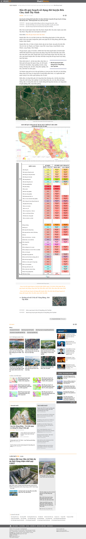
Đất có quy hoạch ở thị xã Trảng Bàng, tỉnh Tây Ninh (38, 310)
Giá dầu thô (40, 516)
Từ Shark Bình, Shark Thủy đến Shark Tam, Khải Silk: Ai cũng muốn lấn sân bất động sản (69, 388)
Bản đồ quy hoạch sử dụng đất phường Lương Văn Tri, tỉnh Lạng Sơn (48, 386)
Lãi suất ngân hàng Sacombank (17, 520)
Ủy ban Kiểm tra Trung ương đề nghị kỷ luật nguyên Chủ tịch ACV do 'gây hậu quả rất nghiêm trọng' (70, 351)
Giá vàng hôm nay (15, 516)
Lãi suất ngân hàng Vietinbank (43, 520)
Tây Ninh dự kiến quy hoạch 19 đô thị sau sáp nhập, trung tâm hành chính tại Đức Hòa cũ (16, 369)
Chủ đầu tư (33, 525)
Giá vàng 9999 (23, 516)
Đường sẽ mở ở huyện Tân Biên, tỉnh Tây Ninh (47, 367)
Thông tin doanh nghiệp (66, 373)
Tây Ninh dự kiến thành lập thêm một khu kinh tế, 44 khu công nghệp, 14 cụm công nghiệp (48, 352)
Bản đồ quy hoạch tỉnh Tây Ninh (28, 330)
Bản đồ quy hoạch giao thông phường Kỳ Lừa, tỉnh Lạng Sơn (24, 393)
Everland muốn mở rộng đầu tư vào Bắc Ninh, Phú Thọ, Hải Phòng (27, 491)
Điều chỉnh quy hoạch (49, 5)
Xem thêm (73, 402)
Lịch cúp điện (23, 518)
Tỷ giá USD (63, 516)
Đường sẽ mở (25, 5)
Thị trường (22, 525)
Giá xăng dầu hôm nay (32, 516)
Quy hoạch (13, 5)
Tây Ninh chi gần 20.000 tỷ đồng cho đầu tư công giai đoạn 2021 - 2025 (41, 23)
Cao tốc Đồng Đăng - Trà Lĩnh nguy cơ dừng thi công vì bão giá (22, 427)
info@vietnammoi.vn (16, 536)
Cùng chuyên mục (15, 376)
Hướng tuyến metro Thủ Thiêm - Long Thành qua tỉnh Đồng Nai (47, 476)
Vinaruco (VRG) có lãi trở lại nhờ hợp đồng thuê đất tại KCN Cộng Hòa (69, 382)
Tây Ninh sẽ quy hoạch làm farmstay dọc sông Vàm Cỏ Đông (39, 26)
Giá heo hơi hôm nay (48, 516)
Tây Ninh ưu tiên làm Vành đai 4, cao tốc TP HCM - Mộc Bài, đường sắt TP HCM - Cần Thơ (16, 352)
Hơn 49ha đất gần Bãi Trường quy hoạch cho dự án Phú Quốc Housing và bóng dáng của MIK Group (69, 398)
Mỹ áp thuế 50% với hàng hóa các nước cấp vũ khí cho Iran (71, 343)
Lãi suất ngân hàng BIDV (31, 520)
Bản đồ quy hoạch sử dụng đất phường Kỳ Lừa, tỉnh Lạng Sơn (48, 393)
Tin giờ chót (15, 405)
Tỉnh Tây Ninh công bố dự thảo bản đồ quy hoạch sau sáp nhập (31, 368)
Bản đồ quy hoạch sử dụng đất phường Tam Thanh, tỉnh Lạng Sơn (47, 379)
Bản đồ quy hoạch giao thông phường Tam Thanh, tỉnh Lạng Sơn (24, 379)
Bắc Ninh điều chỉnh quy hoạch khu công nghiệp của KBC (69, 392)
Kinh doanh (50, 525)
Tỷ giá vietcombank (15, 518)
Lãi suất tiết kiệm (40, 518)
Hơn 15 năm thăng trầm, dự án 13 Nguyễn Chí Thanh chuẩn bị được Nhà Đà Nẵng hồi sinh (45, 431)
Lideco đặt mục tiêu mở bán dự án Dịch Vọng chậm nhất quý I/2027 (28, 434)
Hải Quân (21, 15)
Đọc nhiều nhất (43, 405)
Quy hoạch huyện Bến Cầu (32, 332)
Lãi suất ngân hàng (32, 518)
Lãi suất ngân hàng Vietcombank (58, 520)
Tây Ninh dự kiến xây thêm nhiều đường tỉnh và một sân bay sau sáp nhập (32, 351)
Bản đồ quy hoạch (58, 5)
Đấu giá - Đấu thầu (41, 525)
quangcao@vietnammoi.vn (64, 531)
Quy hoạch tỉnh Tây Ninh (14, 330)
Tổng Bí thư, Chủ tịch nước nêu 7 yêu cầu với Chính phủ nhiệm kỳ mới (71, 336)
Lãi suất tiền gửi (49, 518)
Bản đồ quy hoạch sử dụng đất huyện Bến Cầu (45, 330)
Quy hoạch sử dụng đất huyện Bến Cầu (17, 332)
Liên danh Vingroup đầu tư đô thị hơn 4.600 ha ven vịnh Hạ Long (69, 377)
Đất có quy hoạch (32, 5)
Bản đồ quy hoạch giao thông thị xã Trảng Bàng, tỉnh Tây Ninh (57, 64)
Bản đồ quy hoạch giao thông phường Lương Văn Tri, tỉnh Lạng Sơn (25, 386)
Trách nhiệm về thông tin (14, 537)
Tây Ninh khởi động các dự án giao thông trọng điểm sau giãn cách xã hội (42, 24)
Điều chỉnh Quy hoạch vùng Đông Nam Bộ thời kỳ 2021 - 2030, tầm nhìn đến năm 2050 (47, 498)
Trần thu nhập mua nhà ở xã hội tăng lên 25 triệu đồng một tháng (47, 493)
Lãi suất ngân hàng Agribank (60, 518)
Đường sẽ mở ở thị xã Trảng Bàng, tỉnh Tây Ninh (36, 298)
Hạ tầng (19, 5)
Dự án (27, 525)
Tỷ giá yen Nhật (70, 516)
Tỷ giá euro (56, 516)
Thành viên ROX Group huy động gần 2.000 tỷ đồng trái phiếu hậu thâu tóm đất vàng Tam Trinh (46, 409)
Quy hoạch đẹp (39, 5)
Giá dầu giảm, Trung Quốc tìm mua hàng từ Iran (70, 359)
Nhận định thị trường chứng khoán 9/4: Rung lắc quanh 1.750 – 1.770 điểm (71, 366)
